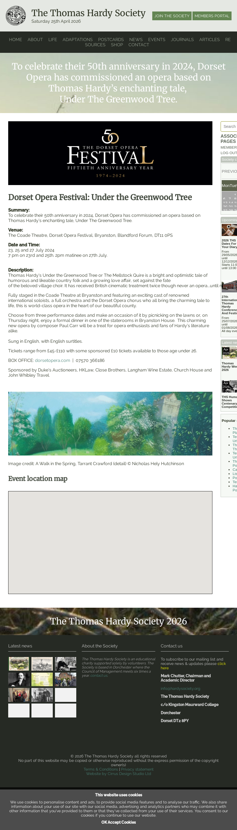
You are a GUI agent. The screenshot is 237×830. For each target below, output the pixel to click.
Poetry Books (230, 467)
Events (158, 39)
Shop (119, 44)
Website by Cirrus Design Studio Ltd (118, 752)
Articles (212, 39)
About (34, 39)
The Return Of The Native (230, 418)
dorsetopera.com (52, 352)
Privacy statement (136, 747)
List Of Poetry (230, 459)
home (15, 39)
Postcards (111, 39)
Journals (184, 39)
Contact (141, 44)
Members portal (212, 16)
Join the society (173, 16)
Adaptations (77, 39)
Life (52, 39)
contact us (98, 660)
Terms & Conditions (102, 747)
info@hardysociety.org (179, 672)
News (137, 39)
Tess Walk (229, 476)
